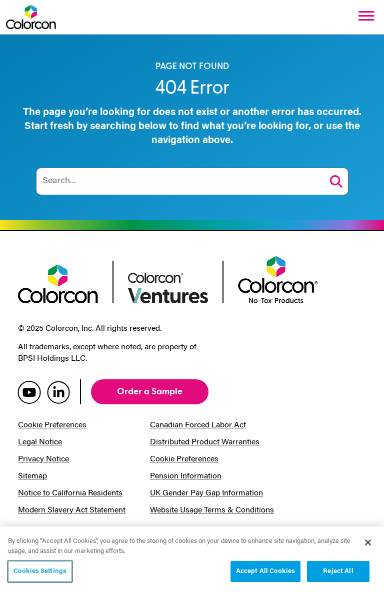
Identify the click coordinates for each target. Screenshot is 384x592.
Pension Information (186, 476)
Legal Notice (40, 442)
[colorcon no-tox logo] (278, 279)
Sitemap (32, 476)
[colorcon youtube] (29, 391)
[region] (192, 559)
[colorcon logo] (58, 283)
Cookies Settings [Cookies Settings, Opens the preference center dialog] (40, 571)
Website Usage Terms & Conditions (212, 510)
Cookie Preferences (52, 425)
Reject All (338, 571)
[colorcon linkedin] (58, 391)
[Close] (368, 542)
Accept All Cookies (265, 571)
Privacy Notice (43, 459)
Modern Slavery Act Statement (72, 510)
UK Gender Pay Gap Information (206, 493)
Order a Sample (149, 391)
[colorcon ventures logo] (168, 287)
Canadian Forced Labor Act (198, 425)
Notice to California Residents (70, 493)
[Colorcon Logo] (31, 17)
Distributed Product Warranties (205, 442)
